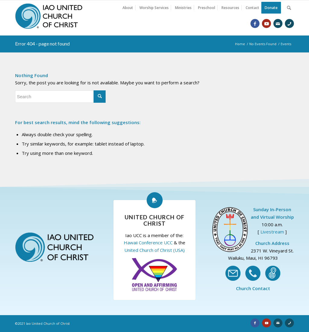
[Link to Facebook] (255, 23)
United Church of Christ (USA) (154, 250)
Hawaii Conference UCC (148, 243)
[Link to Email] (277, 23)
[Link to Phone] (289, 23)
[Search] (289, 7)
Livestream (272, 232)
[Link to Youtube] (266, 23)
